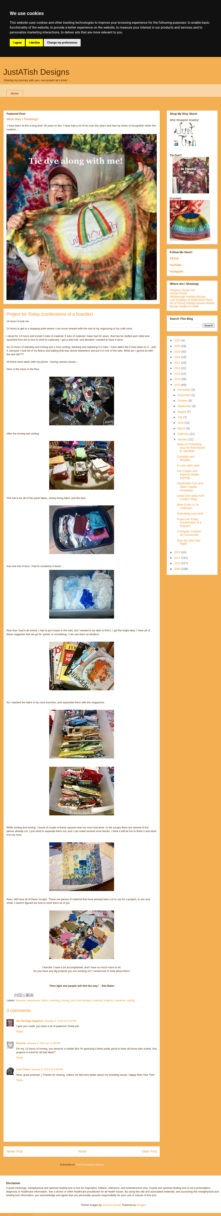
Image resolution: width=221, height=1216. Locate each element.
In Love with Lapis (188, 465)
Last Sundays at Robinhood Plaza (191, 299)
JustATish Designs (36, 72)
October (182, 400)
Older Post (149, 1151)
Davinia (21, 1043)
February (183, 433)
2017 (177, 362)
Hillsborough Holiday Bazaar (188, 296)
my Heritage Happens (29, 1020)
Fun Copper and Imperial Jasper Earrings (188, 474)
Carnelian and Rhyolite (185, 458)
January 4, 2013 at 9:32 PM (60, 1020)
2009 (177, 568)
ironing (65, 1000)
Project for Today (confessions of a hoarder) (189, 523)
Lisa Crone (23, 1069)
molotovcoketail (111, 1204)
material (97, 1000)
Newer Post (14, 1151)
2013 (177, 384)
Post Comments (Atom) (89, 1164)
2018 (177, 357)
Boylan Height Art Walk (184, 306)
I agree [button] (17, 42)
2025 (177, 340)
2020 (177, 346)
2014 (177, 379)
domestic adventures (28, 1000)
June (180, 422)
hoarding (54, 1000)
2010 (177, 563)
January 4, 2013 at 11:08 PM (43, 1043)
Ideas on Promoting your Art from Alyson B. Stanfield (191, 448)
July (180, 417)
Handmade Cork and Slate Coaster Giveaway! (190, 487)
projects (108, 1000)
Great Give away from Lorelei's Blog (190, 497)
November (184, 395)
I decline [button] (34, 42)
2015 (177, 373)
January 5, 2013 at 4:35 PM (47, 1069)
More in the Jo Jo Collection (188, 506)
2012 (177, 552)
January (182, 439)
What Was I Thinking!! (22, 119)
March (181, 428)
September (184, 406)
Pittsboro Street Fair (182, 290)
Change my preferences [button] (62, 42)
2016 (177, 368)
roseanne (119, 1000)
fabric (45, 1000)
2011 (177, 557)
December (184, 389)
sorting (131, 1000)
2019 (177, 351)
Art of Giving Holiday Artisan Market (192, 303)
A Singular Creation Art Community (189, 533)
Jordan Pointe (178, 293)
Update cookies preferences (16, 1214)
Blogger (141, 1204)
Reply (19, 1031)
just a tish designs (80, 1000)
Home (15, 93)
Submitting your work (190, 513)
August (182, 411)
